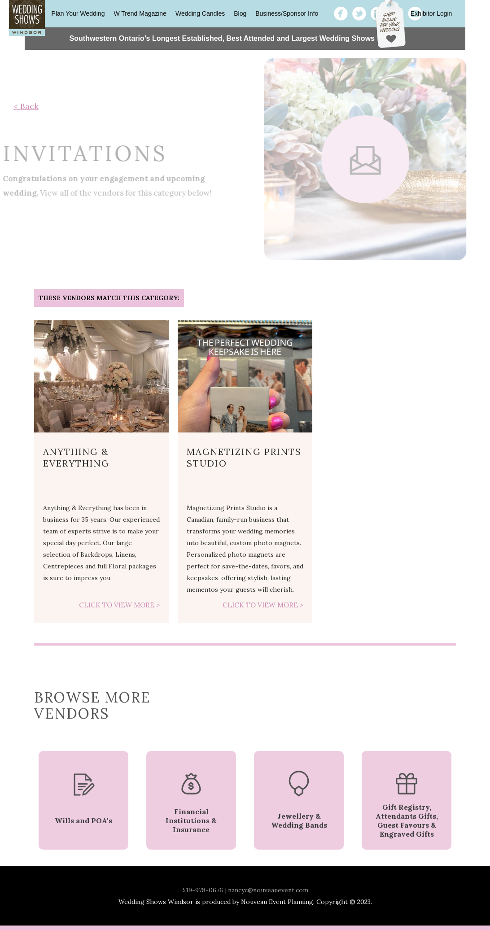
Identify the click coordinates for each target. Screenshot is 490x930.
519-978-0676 (202, 890)
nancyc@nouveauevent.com (268, 890)
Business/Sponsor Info (286, 13)
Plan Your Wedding (78, 13)
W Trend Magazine (140, 13)
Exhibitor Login (431, 13)
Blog (240, 13)
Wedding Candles (200, 13)
